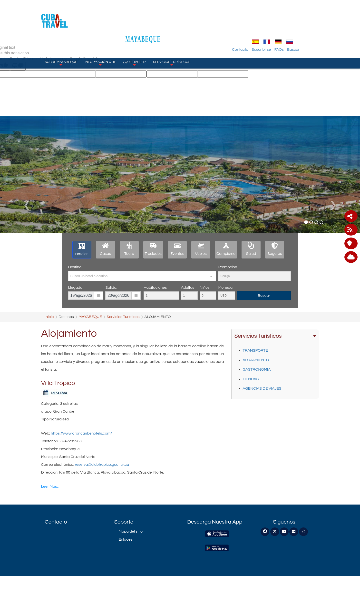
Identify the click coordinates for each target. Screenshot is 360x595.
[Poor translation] (18, 66)
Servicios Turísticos (172, 39)
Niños (205, 287)
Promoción (227, 267)
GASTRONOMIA (257, 369)
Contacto (262, 26)
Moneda (225, 287)
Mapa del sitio (131, 531)
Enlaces (126, 539)
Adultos (187, 287)
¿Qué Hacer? (134, 39)
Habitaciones (155, 287)
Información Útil (100, 39)
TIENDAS (251, 379)
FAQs (301, 26)
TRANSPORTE (255, 350)
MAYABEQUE (180, 15)
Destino (74, 267)
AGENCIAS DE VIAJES (262, 388)
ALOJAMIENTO (256, 360)
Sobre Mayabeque (61, 39)
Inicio (49, 317)
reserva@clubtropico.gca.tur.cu (102, 464)
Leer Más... (50, 486)
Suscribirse (283, 26)
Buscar (315, 26)
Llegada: (75, 287)
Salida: (111, 287)
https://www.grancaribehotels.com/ (81, 433)
